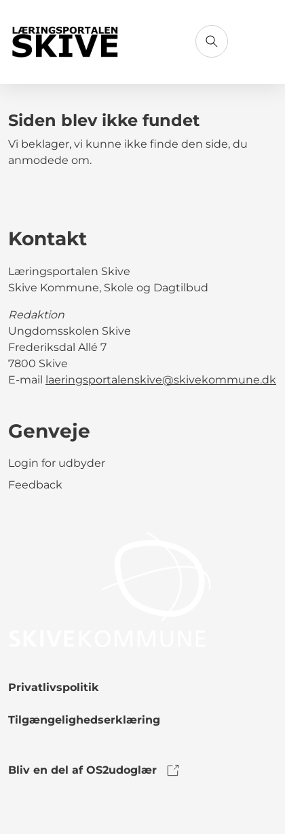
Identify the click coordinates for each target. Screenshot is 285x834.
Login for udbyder (56, 463)
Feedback (35, 484)
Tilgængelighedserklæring (84, 719)
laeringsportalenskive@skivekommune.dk (160, 379)
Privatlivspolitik (53, 687)
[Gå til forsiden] (66, 42)
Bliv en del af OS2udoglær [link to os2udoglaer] (94, 770)
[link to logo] (110, 588)
